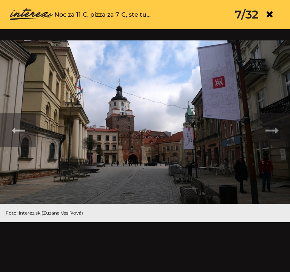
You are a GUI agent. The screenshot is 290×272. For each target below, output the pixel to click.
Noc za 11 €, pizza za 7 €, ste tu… (102, 14)
